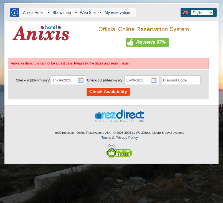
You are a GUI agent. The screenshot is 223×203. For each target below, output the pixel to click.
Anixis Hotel (33, 12)
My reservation (117, 12)
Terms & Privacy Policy (119, 137)
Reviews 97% (151, 42)
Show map (61, 12)
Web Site (88, 12)
